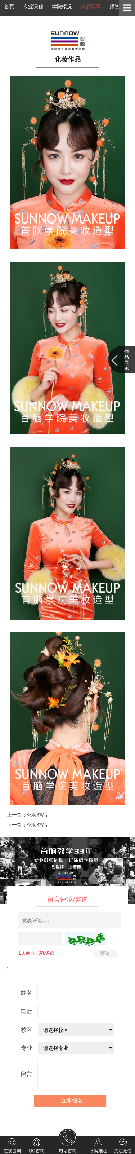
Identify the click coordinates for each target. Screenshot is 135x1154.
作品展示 (91, 6)
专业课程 (33, 6)
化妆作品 (37, 815)
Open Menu (127, 8)
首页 (9, 6)
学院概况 (62, 6)
